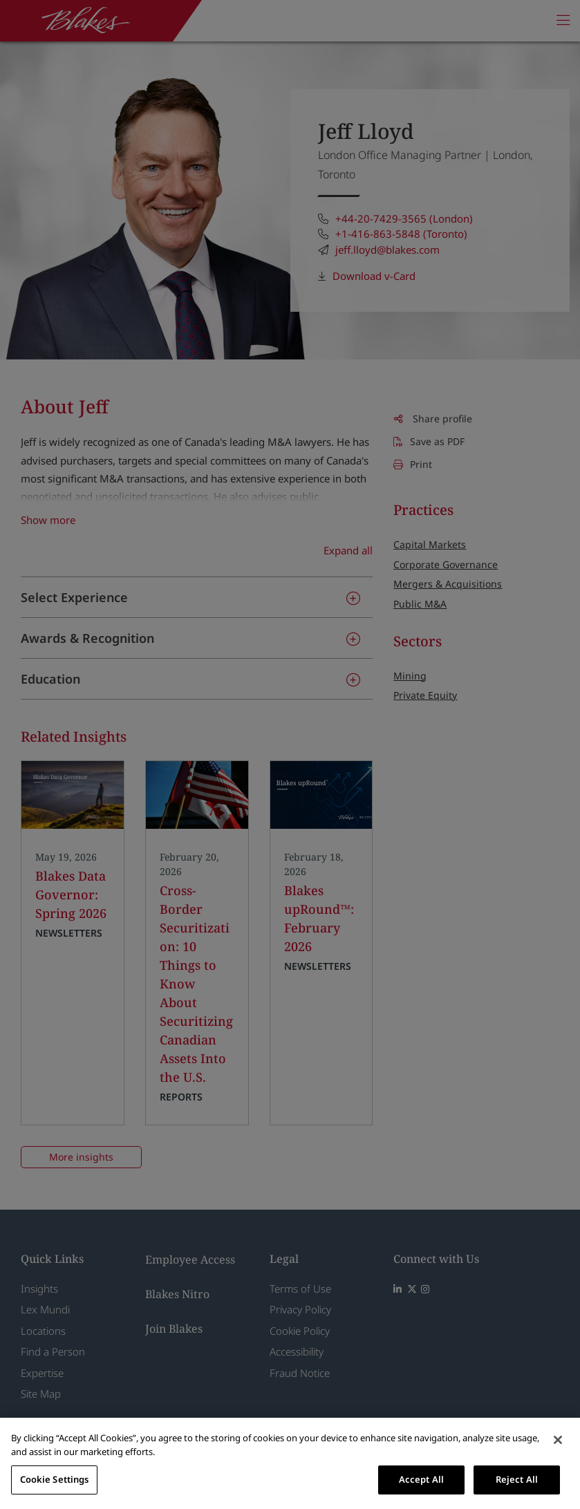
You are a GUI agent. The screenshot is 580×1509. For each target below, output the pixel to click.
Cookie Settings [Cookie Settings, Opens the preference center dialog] (54, 1479)
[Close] (558, 1440)
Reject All (517, 1479)
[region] (290, 1463)
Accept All (421, 1479)
